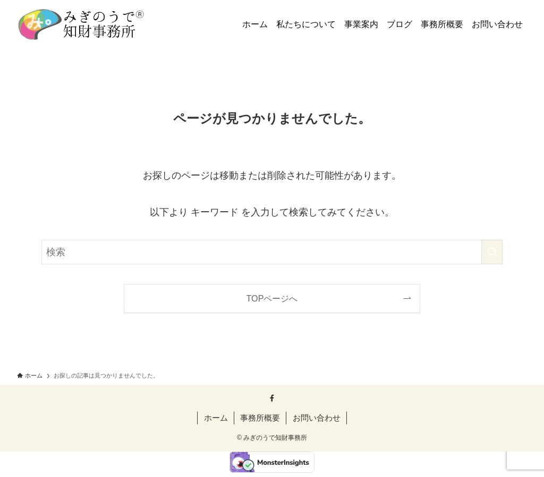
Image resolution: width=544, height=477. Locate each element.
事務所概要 (260, 417)
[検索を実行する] (492, 252)
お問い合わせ (317, 417)
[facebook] (272, 398)
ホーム (216, 417)
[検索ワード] (272, 252)
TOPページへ (272, 298)
